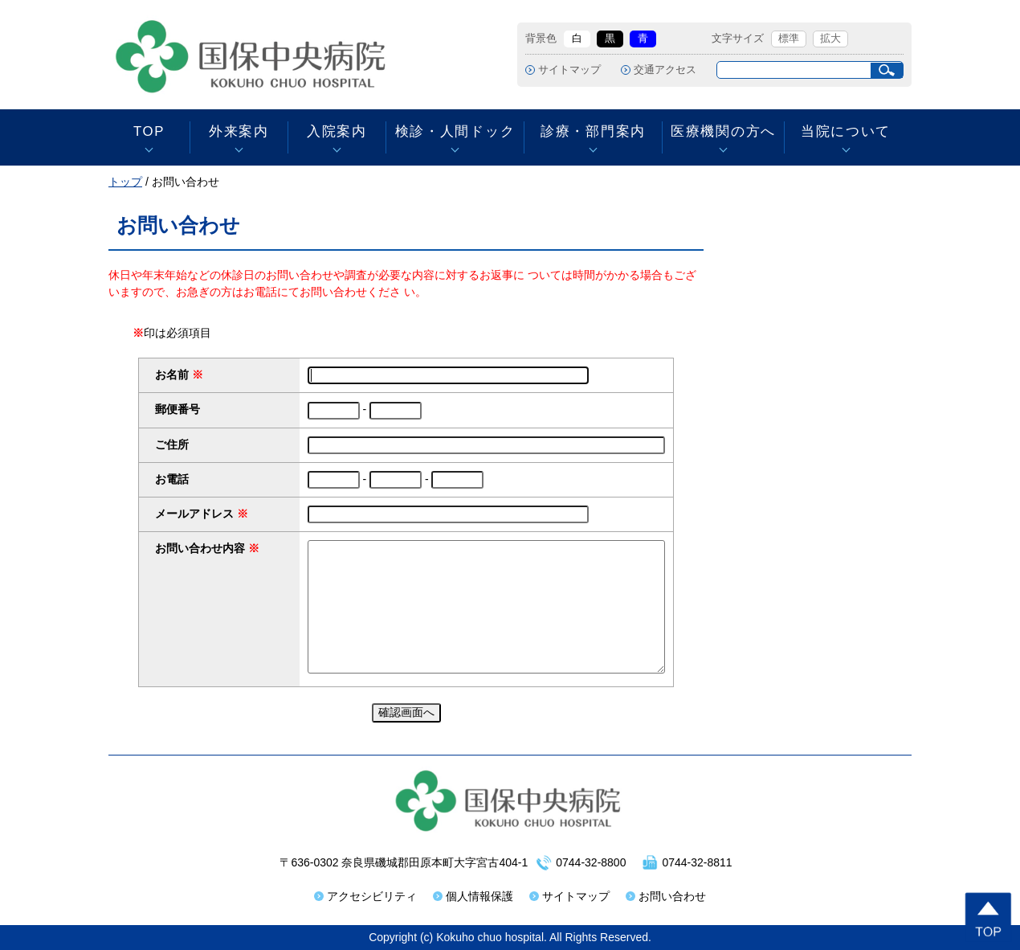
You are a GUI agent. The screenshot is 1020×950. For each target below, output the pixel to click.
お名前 (172, 374)
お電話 (172, 479)
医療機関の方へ (723, 131)
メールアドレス (194, 513)
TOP (149, 131)
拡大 (830, 38)
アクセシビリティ (372, 896)
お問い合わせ (672, 896)
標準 (788, 38)
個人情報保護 (479, 896)
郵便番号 (177, 409)
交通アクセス (665, 70)
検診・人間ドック (455, 131)
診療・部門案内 (593, 131)
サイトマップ (569, 70)
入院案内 (337, 131)
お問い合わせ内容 (200, 548)
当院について (846, 131)
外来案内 (239, 131)
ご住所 (172, 444)
